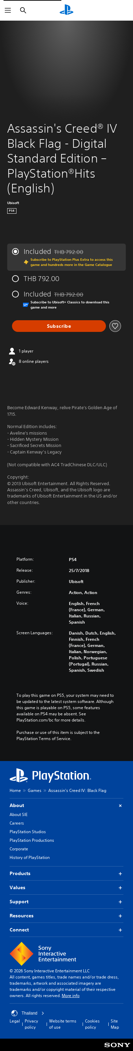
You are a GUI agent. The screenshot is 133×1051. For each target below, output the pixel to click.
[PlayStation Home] (66, 10)
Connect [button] (66, 930)
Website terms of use (62, 1024)
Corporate (19, 849)
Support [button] (66, 901)
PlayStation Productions (32, 840)
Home (15, 790)
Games (34, 790)
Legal (15, 1021)
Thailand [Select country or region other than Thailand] (28, 1013)
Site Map (115, 1024)
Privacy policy (31, 1024)
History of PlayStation (30, 857)
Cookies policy (92, 1024)
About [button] (66, 805)
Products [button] (66, 873)
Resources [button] (66, 916)
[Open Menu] (7, 10)
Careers (17, 823)
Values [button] (66, 887)
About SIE (18, 814)
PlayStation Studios (28, 832)
